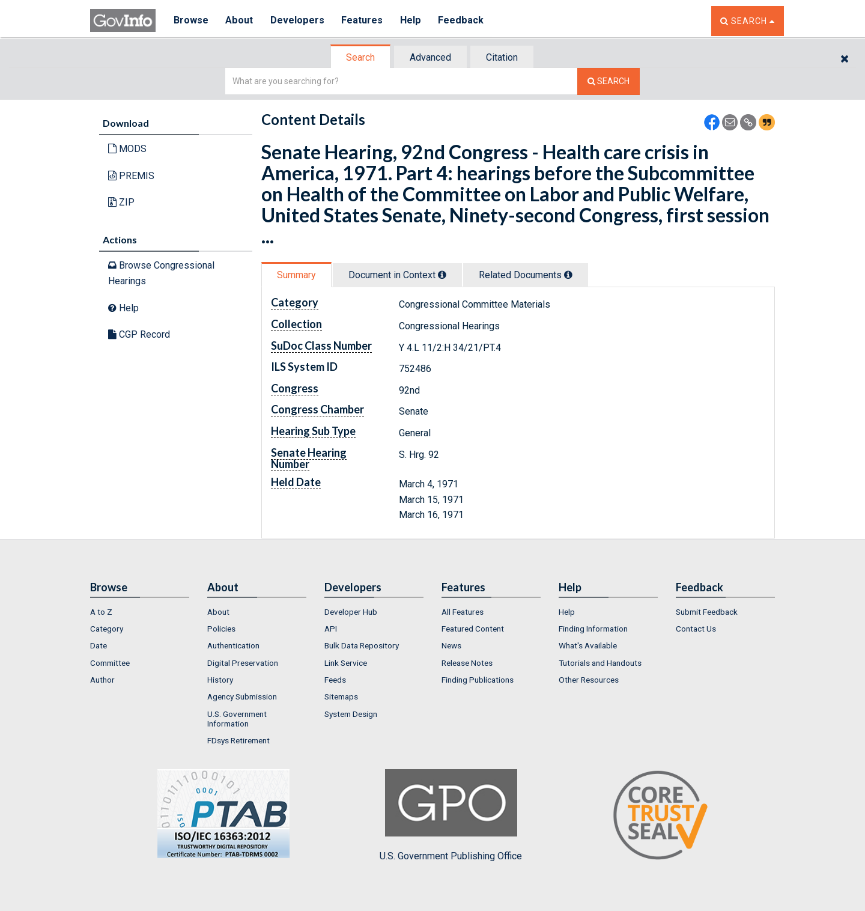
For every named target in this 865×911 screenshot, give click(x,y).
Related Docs (525, 275)
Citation (502, 57)
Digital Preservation (242, 663)
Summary (296, 275)
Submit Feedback (707, 612)
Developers (298, 20)
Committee (110, 663)
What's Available (588, 645)
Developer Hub (350, 612)
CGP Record (139, 334)
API (330, 628)
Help (412, 20)
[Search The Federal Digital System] (608, 81)
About (239, 20)
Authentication (233, 645)
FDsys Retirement (238, 740)
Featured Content (473, 628)
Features (363, 20)
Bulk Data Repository (361, 645)
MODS (127, 148)
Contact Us (696, 628)
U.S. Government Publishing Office (451, 815)
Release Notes (467, 663)
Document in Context (397, 275)
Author (102, 679)
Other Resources (589, 679)
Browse (191, 20)
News (451, 645)
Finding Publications (478, 679)
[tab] (361, 57)
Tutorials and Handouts (600, 663)
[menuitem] (139, 612)
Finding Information (593, 628)
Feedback (463, 20)
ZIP (121, 202)
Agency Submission (242, 696)
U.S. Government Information (237, 718)
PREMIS (131, 175)
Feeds (335, 679)
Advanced (430, 57)
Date (98, 645)
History (220, 679)
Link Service (345, 663)
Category (106, 628)
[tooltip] (442, 274)
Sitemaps (341, 696)
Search (360, 57)
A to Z (101, 612)
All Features (463, 612)
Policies (221, 628)
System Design (350, 714)
